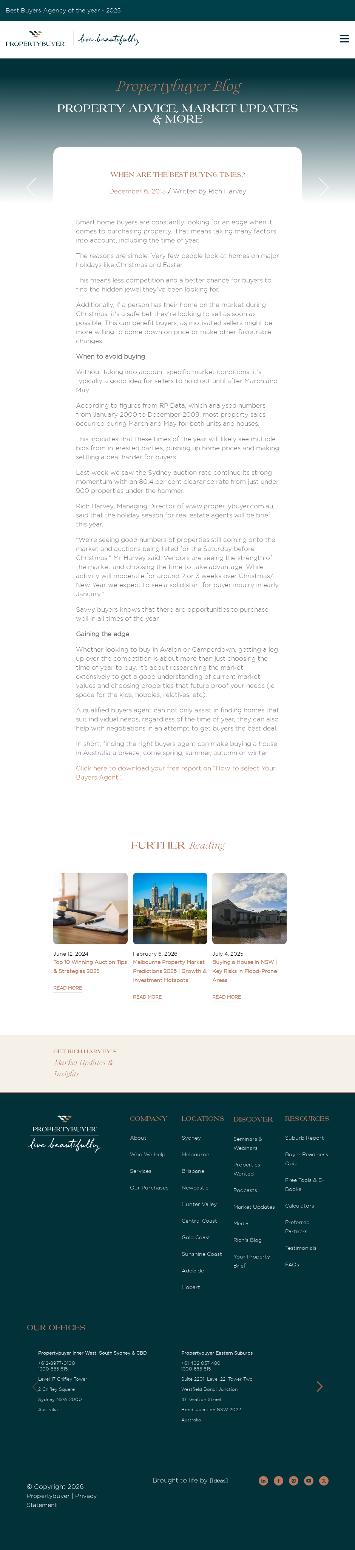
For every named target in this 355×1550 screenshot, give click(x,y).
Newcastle (195, 1188)
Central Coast (199, 1221)
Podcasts (245, 1190)
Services (140, 1171)
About (138, 1138)
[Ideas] (219, 1481)
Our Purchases (149, 1188)
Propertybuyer (48, 1496)
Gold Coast (196, 1237)
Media (240, 1223)
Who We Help (147, 1154)
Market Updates (254, 1207)
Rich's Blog (247, 1240)
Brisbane (193, 1171)
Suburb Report (304, 1138)
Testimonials (300, 1248)
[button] (320, 1386)
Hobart (191, 1287)
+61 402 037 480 (201, 1363)
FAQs (292, 1264)
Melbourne (195, 1154)
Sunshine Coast (202, 1254)
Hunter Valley (199, 1204)
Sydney (191, 1138)
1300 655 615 (53, 1369)
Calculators (299, 1206)
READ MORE (67, 988)
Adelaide (193, 1271)
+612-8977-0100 (56, 1363)
